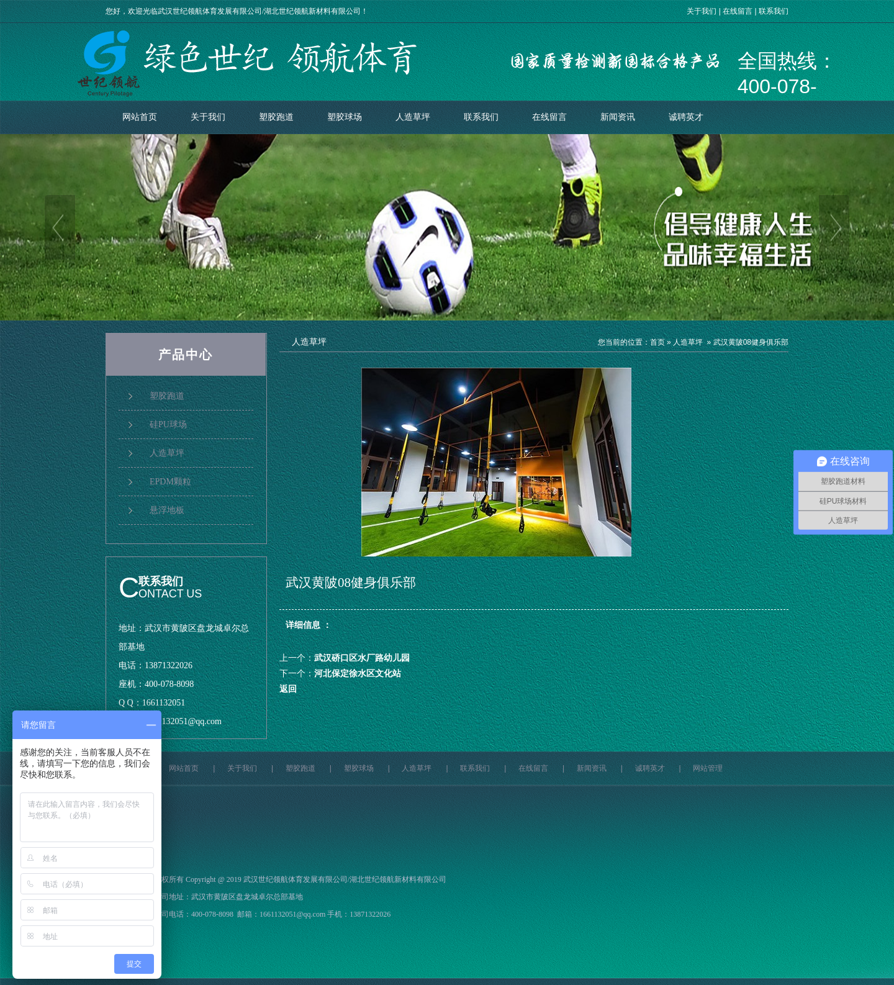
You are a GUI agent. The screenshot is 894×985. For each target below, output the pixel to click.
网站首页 (139, 117)
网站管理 (708, 768)
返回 (288, 689)
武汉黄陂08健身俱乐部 (750, 342)
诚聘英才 (686, 117)
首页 (657, 342)
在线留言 (737, 11)
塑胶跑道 (276, 117)
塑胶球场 (344, 117)
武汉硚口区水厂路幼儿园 (362, 658)
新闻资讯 (617, 117)
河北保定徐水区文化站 (357, 673)
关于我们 (701, 11)
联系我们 (773, 11)
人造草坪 (412, 117)
